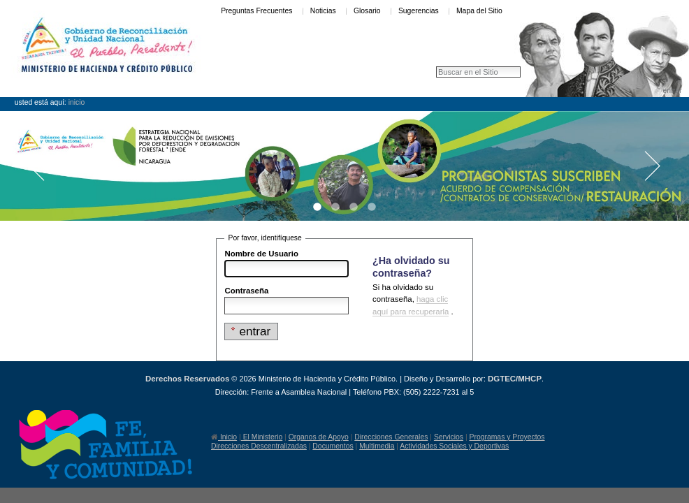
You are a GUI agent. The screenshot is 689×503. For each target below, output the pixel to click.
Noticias (323, 11)
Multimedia (376, 446)
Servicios (448, 437)
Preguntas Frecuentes (256, 11)
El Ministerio (261, 437)
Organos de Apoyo (319, 437)
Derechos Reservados (187, 378)
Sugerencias (418, 11)
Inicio (76, 102)
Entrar (671, 90)
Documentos (332, 446)
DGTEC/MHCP (515, 378)
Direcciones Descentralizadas (259, 446)
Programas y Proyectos (507, 437)
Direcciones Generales (391, 437)
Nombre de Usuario (261, 253)
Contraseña (246, 290)
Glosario (367, 11)
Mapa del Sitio (479, 11)
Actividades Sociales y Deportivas (454, 446)
